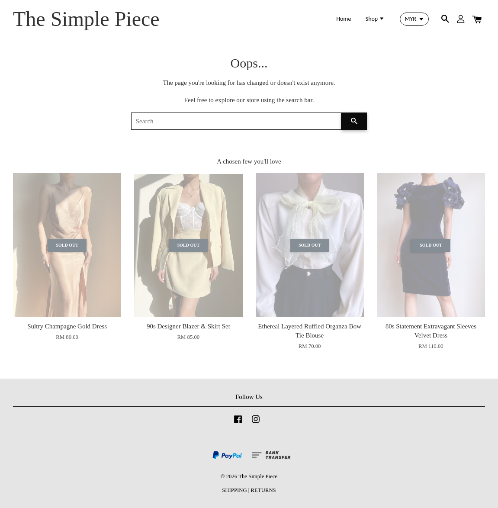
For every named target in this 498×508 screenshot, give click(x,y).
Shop (375, 19)
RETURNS (263, 490)
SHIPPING (234, 490)
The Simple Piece (86, 18)
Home (343, 19)
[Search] (236, 121)
